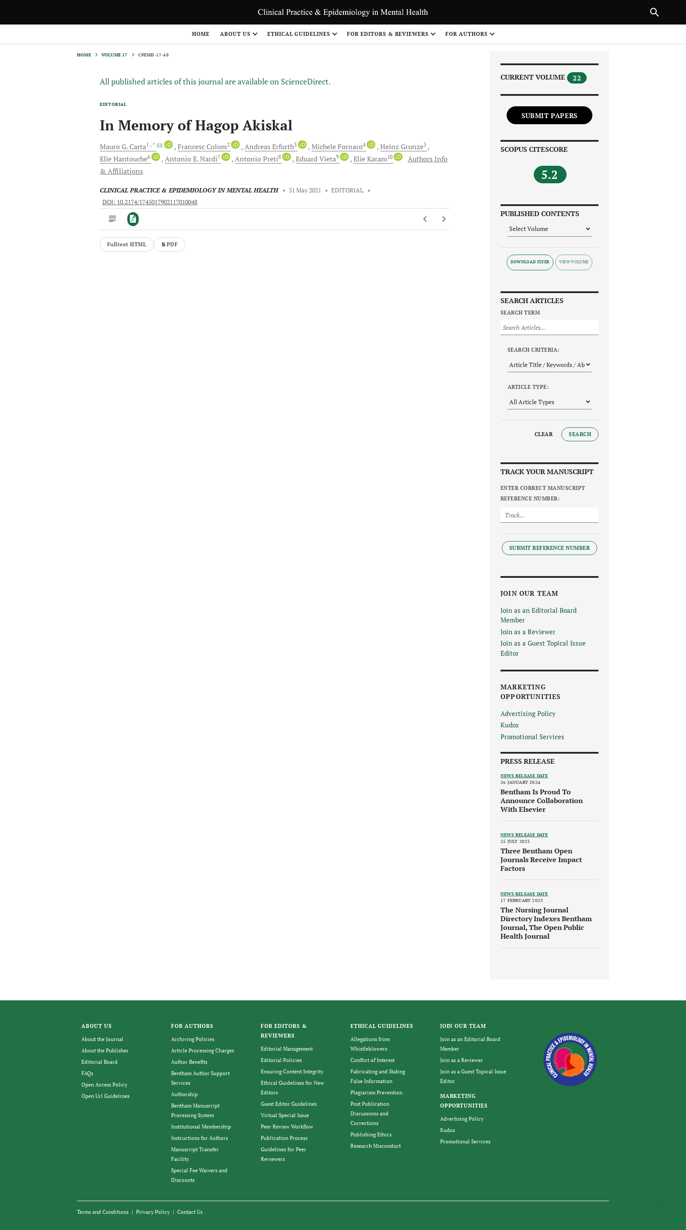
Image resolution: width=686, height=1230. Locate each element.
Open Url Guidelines (105, 1096)
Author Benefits (189, 1062)
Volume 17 (115, 55)
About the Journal (102, 1039)
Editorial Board (99, 1062)
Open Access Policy (104, 1084)
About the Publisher (105, 1050)
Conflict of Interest (372, 1060)
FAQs (87, 1073)
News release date (524, 776)
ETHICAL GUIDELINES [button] (298, 34)
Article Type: (528, 387)
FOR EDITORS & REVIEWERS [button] (388, 34)
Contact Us (190, 1212)
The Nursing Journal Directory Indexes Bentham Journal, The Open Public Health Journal (546, 923)
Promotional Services (532, 736)
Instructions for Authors (199, 1138)
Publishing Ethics (371, 1134)
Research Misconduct (375, 1146)
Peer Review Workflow (287, 1126)
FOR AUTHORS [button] (466, 34)
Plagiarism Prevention (376, 1092)
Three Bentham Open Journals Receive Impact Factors (541, 859)
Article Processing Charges (202, 1050)
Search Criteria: (534, 349)
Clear (544, 434)
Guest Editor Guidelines (289, 1104)
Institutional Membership (201, 1126)
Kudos (509, 724)
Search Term (520, 312)
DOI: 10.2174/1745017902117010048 (149, 202)
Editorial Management (287, 1048)
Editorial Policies (281, 1060)
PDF (169, 244)
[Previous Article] (425, 219)
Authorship (184, 1094)
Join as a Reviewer (528, 631)
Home (201, 34)
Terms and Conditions (103, 1212)
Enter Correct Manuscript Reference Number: (542, 493)
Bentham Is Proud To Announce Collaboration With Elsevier (541, 800)
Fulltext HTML (126, 244)
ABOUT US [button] (235, 34)
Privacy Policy (153, 1212)
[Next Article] (444, 219)
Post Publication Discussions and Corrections (369, 1113)
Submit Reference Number (549, 548)
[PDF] (133, 219)
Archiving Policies (192, 1039)
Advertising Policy (528, 713)
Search (580, 434)
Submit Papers (550, 115)
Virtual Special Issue (285, 1115)
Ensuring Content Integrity (292, 1071)
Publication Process (284, 1138)
